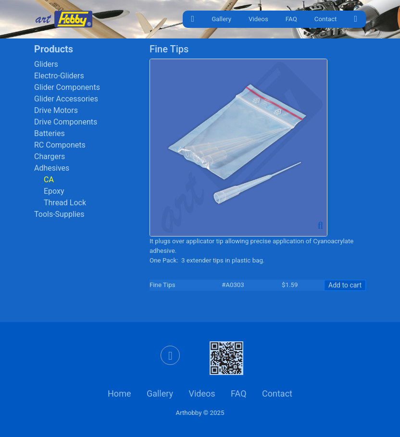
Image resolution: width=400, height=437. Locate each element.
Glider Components (67, 87)
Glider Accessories (66, 98)
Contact (325, 19)
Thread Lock (65, 202)
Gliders (46, 64)
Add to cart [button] (345, 285)
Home (119, 393)
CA (49, 179)
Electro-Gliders (59, 75)
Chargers (49, 156)
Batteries (49, 133)
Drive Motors (56, 110)
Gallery (221, 19)
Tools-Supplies (59, 214)
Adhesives (51, 168)
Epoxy (54, 191)
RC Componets (60, 145)
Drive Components (65, 121)
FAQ (291, 19)
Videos (258, 19)
